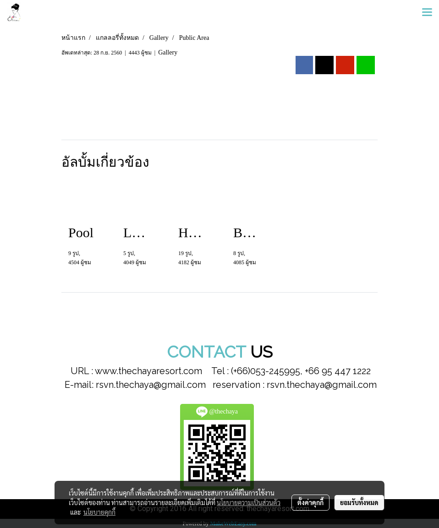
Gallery (167, 52)
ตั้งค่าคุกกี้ (310, 502)
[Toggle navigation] (427, 13)
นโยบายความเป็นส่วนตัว (248, 502)
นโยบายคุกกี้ (99, 512)
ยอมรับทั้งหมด (359, 502)
